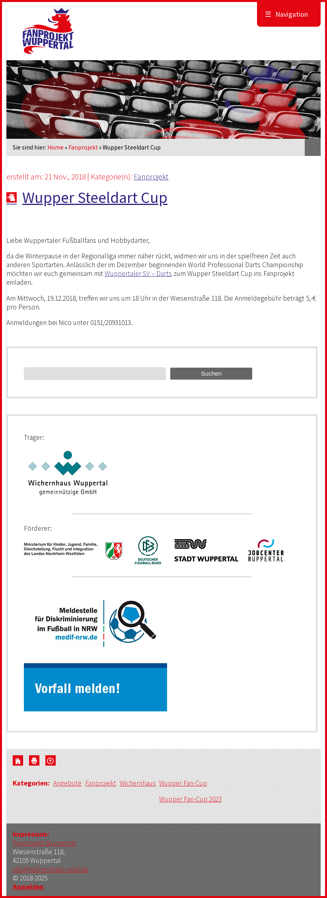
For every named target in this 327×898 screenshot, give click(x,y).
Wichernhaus (138, 783)
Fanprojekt (83, 147)
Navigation (286, 14)
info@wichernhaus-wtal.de (51, 869)
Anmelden (28, 886)
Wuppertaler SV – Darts (138, 273)
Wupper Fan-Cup (184, 783)
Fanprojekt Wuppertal (44, 843)
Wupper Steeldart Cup (94, 197)
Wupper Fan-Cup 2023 (191, 799)
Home (55, 147)
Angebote (68, 783)
